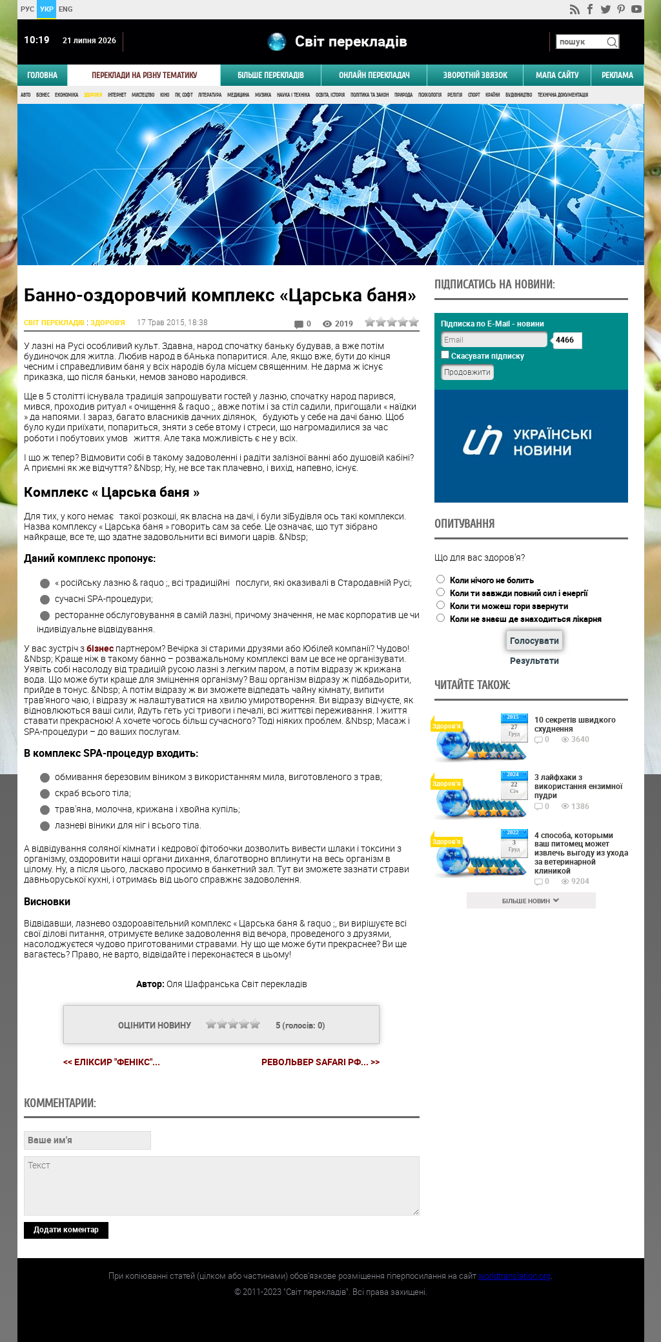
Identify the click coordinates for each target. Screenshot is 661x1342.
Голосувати (534, 640)
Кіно (164, 95)
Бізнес (42, 95)
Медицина (238, 95)
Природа (403, 95)
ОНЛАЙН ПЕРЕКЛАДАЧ (374, 75)
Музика (263, 95)
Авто (25, 95)
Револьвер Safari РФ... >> (320, 1062)
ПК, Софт (183, 95)
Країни (492, 95)
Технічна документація (563, 95)
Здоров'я (93, 95)
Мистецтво (143, 95)
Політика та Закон (370, 95)
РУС (27, 9)
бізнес (100, 648)
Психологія (430, 95)
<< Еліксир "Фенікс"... (111, 1062)
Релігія (454, 95)
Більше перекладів (271, 75)
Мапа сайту (557, 75)
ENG (66, 9)
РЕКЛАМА (617, 75)
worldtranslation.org (514, 1275)
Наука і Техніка (293, 95)
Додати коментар (66, 1229)
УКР (46, 9)
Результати (534, 660)
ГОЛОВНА (42, 75)
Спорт (474, 95)
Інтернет (117, 95)
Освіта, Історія (330, 95)
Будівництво (518, 95)
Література (209, 95)
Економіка (66, 95)
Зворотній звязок (475, 75)
